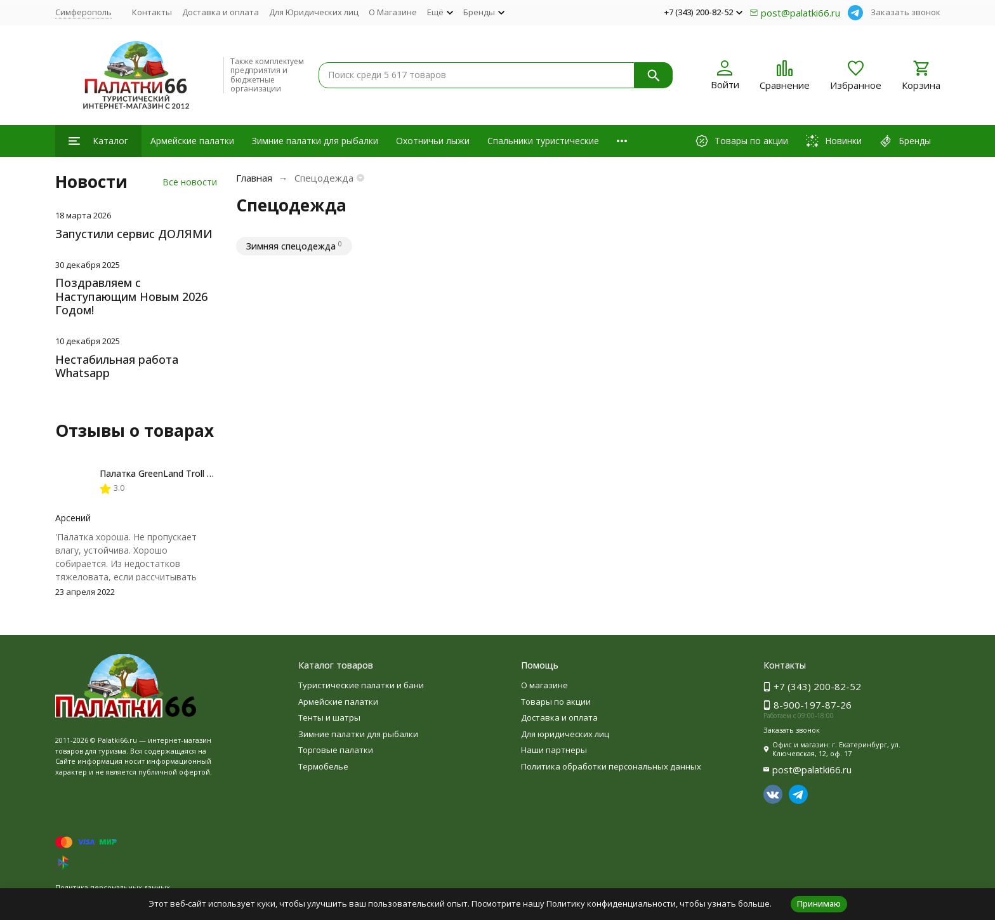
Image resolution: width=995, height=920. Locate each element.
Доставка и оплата (220, 12)
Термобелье (323, 766)
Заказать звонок (905, 12)
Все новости (189, 182)
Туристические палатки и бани (361, 685)
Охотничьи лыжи (433, 141)
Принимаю (819, 903)
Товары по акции (556, 701)
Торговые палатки (335, 750)
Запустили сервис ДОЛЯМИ (134, 233)
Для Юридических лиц (314, 12)
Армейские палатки (192, 141)
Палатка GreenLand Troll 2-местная (175, 473)
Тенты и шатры (329, 717)
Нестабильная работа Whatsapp (116, 366)
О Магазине (393, 12)
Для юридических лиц (565, 734)
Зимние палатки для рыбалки (315, 141)
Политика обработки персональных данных (611, 766)
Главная (254, 177)
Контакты (152, 12)
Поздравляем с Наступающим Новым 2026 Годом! (131, 296)
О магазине (544, 685)
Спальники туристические (543, 141)
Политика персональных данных (112, 887)
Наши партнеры (554, 750)
